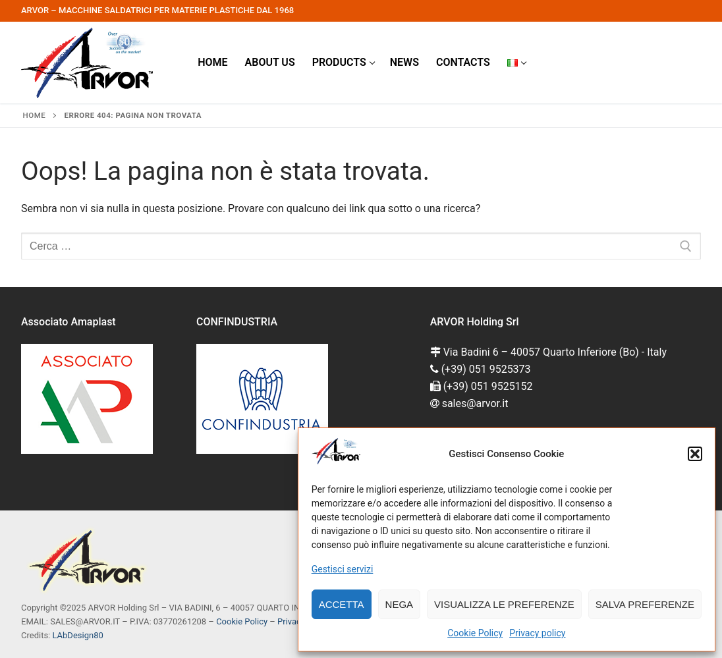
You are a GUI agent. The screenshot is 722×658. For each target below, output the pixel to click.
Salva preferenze (645, 604)
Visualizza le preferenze (504, 604)
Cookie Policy (475, 633)
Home (34, 115)
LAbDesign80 (77, 635)
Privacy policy (537, 633)
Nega (399, 604)
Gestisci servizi (343, 569)
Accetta (341, 604)
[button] (695, 453)
